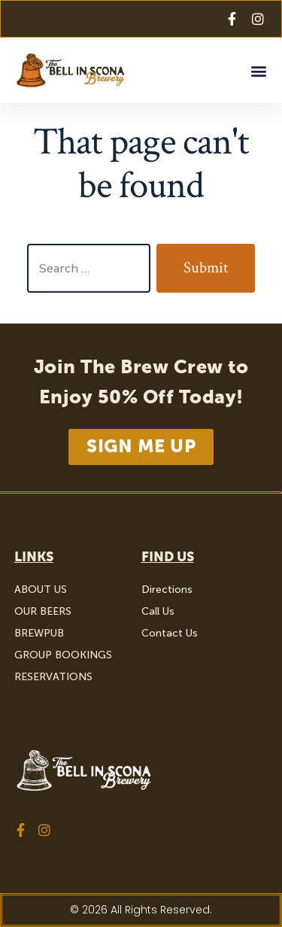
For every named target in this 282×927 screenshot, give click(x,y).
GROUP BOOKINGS (63, 655)
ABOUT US (40, 589)
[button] (258, 70)
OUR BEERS (42, 611)
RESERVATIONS (53, 676)
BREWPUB (39, 633)
